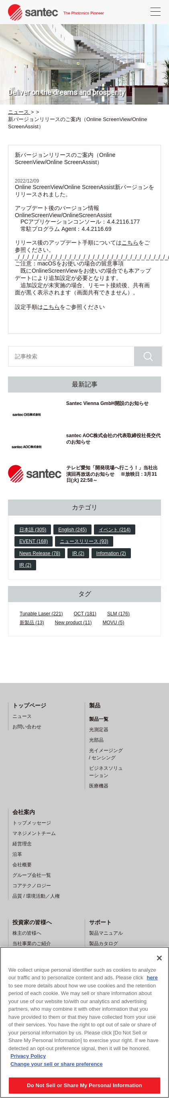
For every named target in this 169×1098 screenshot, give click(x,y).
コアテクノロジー (31, 885)
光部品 (96, 740)
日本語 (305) (32, 530)
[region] (84, 1022)
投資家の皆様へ (32, 922)
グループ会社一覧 (31, 875)
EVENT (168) (33, 541)
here (152, 978)
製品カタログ (103, 943)
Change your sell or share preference (56, 1064)
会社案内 (23, 812)
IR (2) (78, 553)
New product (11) (73, 622)
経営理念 (22, 844)
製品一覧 (98, 719)
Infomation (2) (111, 553)
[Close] (159, 958)
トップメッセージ (31, 823)
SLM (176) (118, 614)
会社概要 (22, 865)
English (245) (72, 530)
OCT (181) (85, 614)
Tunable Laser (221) (41, 614)
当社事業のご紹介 (31, 943)
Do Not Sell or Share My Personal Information (84, 1085)
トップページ (29, 705)
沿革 (17, 854)
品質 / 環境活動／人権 (36, 896)
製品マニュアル (106, 933)
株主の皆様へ (26, 933)
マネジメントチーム (34, 833)
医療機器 (98, 786)
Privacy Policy (28, 1056)
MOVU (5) (113, 622)
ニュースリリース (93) (84, 541)
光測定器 (98, 729)
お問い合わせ (26, 727)
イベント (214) (114, 530)
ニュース (22, 716)
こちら (130, 242)
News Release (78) (39, 553)
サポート (100, 922)
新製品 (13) (32, 622)
